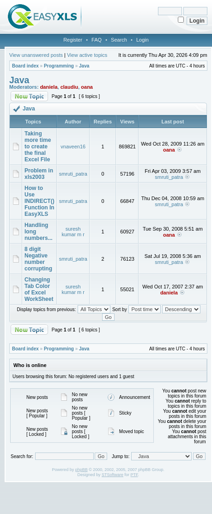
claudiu (70, 87)
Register (72, 40)
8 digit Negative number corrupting (38, 259)
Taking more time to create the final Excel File (37, 146)
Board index (25, 65)
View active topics (87, 55)
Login (142, 40)
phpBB (81, 469)
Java (84, 65)
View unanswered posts (36, 55)
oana (87, 87)
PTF (134, 474)
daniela (49, 87)
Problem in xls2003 (38, 173)
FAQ (96, 40)
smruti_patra (73, 174)
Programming (59, 65)
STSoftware (112, 474)
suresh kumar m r (73, 231)
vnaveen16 (73, 146)
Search (119, 40)
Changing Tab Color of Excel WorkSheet (38, 289)
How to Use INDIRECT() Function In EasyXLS (39, 201)
